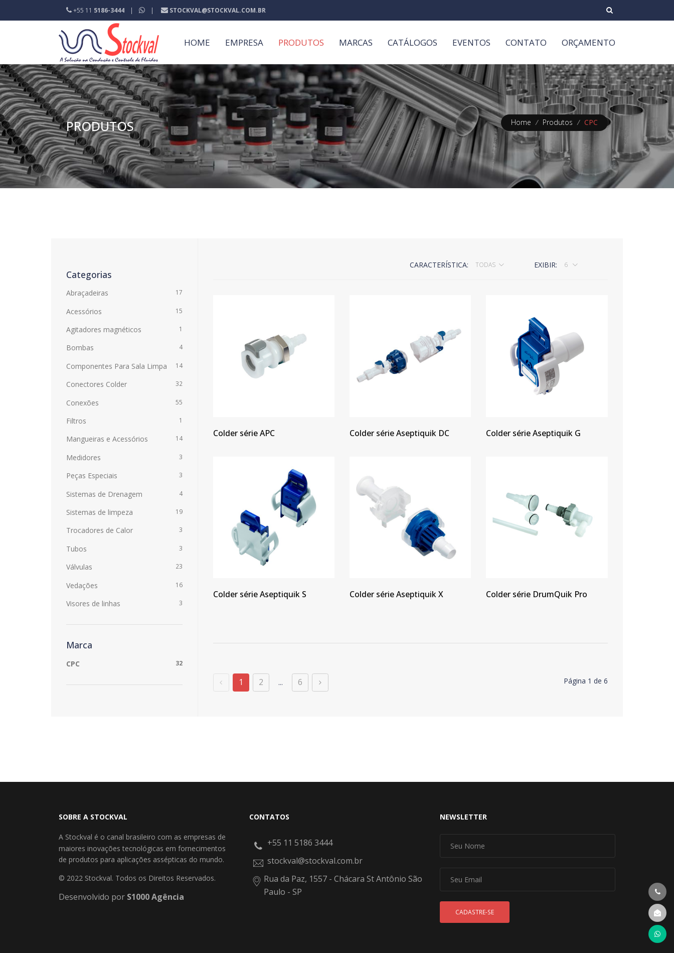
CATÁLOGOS (412, 42)
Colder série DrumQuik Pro (536, 594)
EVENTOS (471, 42)
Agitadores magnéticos (124, 329)
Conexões (124, 402)
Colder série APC (244, 433)
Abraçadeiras (124, 293)
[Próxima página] (320, 682)
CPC (124, 663)
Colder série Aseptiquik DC (399, 433)
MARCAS (356, 42)
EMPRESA (244, 42)
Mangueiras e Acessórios (124, 439)
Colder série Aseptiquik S (259, 594)
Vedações (124, 585)
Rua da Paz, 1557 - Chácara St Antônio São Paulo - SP (343, 885)
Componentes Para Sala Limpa (124, 366)
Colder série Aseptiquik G (533, 433)
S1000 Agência (155, 896)
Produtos (558, 122)
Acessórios (124, 311)
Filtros (124, 421)
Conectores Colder (124, 384)
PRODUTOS (301, 42)
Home (521, 122)
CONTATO (526, 42)
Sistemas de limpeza (124, 512)
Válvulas (124, 567)
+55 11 (96, 10)
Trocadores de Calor (124, 530)
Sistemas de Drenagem (124, 494)
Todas (485, 264)
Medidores (124, 457)
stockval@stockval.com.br (315, 860)
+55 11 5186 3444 (299, 842)
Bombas (124, 347)
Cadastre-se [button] (474, 912)
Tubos (124, 548)
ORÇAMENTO (588, 42)
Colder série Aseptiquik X (396, 594)
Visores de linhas (124, 603)
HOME (197, 42)
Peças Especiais (124, 475)
